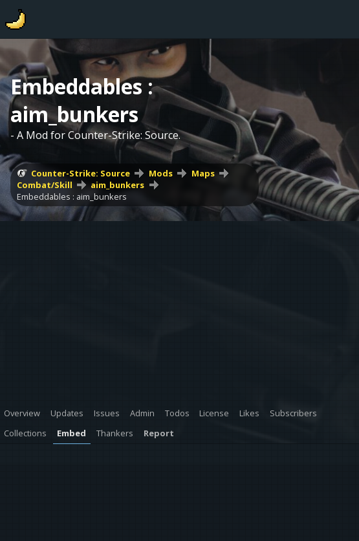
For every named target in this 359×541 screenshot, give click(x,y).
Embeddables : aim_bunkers (72, 196)
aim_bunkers (117, 185)
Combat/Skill (44, 185)
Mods (161, 173)
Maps (203, 173)
